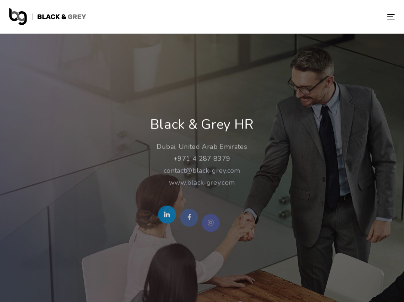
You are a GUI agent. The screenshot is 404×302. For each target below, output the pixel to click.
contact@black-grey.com (202, 171)
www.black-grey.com (202, 183)
